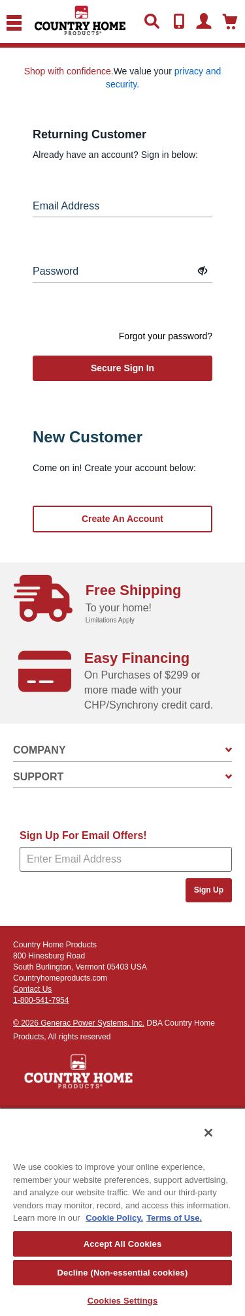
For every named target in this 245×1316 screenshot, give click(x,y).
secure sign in (122, 368)
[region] (122, 1211)
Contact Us (32, 989)
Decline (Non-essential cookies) (122, 1273)
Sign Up (208, 890)
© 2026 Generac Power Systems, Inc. (78, 1023)
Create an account (122, 518)
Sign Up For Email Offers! (83, 835)
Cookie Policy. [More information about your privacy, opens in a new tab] (114, 1218)
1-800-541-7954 (41, 1000)
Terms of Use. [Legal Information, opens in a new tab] (174, 1218)
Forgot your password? (165, 336)
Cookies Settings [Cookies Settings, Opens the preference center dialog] (123, 1301)
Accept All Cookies (123, 1244)
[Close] (208, 1132)
